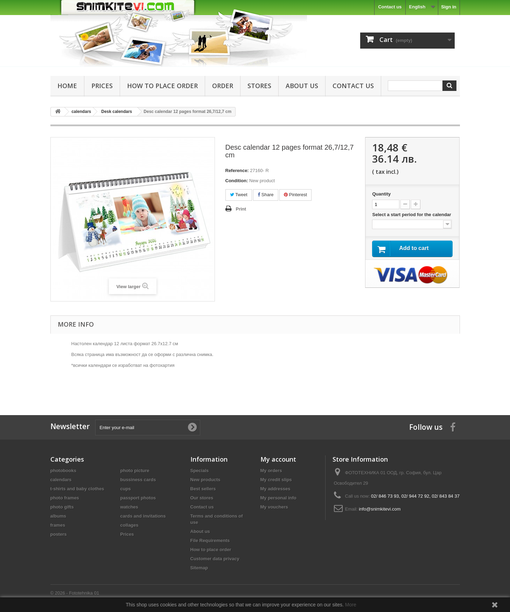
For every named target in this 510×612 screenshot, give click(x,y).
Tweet (238, 194)
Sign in (448, 6)
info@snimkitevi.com (379, 509)
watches (129, 507)
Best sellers (203, 488)
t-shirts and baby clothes (77, 488)
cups (125, 488)
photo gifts (62, 507)
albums (58, 516)
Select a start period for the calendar (412, 214)
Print (241, 209)
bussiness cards (138, 479)
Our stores (202, 497)
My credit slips (276, 479)
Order (222, 85)
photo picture (134, 470)
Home (67, 85)
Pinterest (295, 194)
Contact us (389, 6)
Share (265, 194)
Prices (102, 85)
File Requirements (210, 540)
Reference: (237, 170)
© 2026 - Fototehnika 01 (74, 593)
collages (129, 525)
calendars (61, 479)
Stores (259, 85)
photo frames (64, 497)
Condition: (236, 180)
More (350, 604)
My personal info (278, 497)
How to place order (162, 85)
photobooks (63, 470)
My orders (271, 470)
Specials (199, 470)
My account (278, 459)
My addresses (275, 488)
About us (302, 85)
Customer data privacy (214, 558)
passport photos (138, 497)
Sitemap (199, 567)
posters (58, 534)
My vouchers (274, 507)
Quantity (381, 194)
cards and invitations (143, 516)
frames (57, 525)
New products (205, 479)
